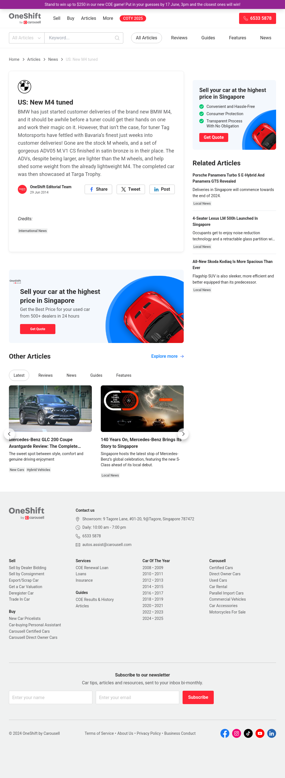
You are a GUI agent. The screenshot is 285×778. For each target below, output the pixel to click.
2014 (146, 586)
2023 (158, 612)
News (265, 37)
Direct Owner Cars (224, 574)
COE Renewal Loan (92, 568)
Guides (208, 37)
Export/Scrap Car (24, 580)
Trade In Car (19, 599)
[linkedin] (162, 189)
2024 (146, 618)
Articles (88, 18)
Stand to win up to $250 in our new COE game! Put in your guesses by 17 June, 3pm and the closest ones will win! (142, 4)
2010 (146, 574)
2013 (158, 580)
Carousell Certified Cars (29, 631)
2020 (146, 605)
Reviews (179, 37)
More (108, 18)
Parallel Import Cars (226, 593)
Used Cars (218, 580)
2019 (158, 599)
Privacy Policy (149, 733)
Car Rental (218, 586)
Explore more (167, 356)
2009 (158, 568)
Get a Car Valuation (25, 586)
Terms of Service (99, 733)
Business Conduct (180, 733)
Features (237, 37)
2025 (158, 618)
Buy (70, 18)
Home (14, 59)
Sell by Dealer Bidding (27, 568)
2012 (146, 580)
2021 (158, 605)
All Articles (27, 38)
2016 (146, 593)
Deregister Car (21, 593)
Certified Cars (221, 568)
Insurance (84, 580)
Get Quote (37, 329)
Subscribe (198, 697)
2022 (146, 612)
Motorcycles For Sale (227, 612)
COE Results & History (95, 599)
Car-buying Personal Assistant (35, 625)
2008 (146, 568)
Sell (56, 18)
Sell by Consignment (26, 574)
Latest (19, 375)
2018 (146, 599)
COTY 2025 (133, 18)
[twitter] (131, 189)
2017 (158, 593)
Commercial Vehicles (227, 599)
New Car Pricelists (25, 618)
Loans (81, 574)
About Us (125, 733)
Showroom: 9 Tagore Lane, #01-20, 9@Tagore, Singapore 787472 (138, 519)
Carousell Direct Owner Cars (33, 637)
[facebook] (98, 189)
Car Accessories (223, 605)
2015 (158, 586)
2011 (158, 574)
